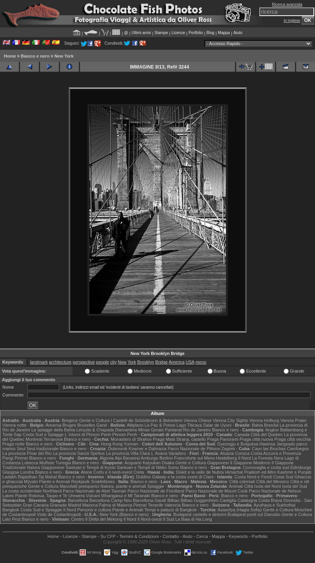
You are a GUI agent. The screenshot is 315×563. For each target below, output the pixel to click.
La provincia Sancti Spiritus (79, 453)
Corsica (242, 453)
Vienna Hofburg (264, 420)
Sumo (173, 467)
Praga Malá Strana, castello (179, 439)
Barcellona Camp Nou (110, 500)
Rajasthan (27, 476)
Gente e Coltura (94, 420)
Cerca (202, 536)
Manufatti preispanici (79, 486)
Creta (138, 472)
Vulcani (93, 495)
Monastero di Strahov (131, 439)
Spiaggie (155, 486)
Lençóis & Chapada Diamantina (106, 429)
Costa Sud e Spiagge (43, 434)
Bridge (161, 362)
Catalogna (247, 500)
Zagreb (228, 448)
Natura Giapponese (45, 467)
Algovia (107, 458)
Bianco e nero (35, 56)
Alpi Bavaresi (127, 458)
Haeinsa (267, 444)
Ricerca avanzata (287, 4)
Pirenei (21, 458)
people (102, 362)
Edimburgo (300, 467)
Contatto (170, 536)
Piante (21, 495)
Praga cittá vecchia (292, 439)
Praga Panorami (223, 439)
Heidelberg (226, 458)
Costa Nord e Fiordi (253, 476)
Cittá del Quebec (267, 434)
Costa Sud (283, 476)
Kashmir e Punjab (294, 472)
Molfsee (47, 462)
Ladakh (9, 476)
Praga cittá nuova (256, 439)
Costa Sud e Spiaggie (41, 509)
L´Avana (159, 453)
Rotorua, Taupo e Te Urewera (57, 495)
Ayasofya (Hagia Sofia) (240, 509)
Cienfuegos (298, 448)
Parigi (7, 458)
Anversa (53, 425)
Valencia (172, 505)
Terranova (53, 439)
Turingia (63, 462)
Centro (77, 519)
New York (63, 56)
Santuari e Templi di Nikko (142, 467)
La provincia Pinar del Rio (26, 453)
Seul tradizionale (42, 448)
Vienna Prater (293, 420)
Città (248, 486)
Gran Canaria (36, 505)
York (131, 362)
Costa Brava (270, 500)
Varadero (177, 453)
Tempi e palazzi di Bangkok (170, 509)
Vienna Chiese (197, 420)
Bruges (69, 425)
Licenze (178, 33)
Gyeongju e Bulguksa (238, 444)
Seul (21, 448)
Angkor (272, 429)
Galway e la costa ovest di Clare (182, 476)
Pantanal (173, 429)
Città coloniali (242, 481)
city (113, 362)
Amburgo (149, 458)
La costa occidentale (22, 491)
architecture (60, 362)
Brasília (271, 425)
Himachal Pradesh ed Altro (250, 472)
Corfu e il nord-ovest (112, 472)
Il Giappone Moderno (250, 462)
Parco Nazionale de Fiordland (155, 491)
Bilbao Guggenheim (199, 500)
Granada (58, 505)
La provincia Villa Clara (128, 453)
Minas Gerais (151, 429)
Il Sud (168, 519)
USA (190, 362)
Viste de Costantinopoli (59, 514)
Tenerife (155, 505)
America (176, 362)
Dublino (143, 476)
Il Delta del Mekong (103, 519)
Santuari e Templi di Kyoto (91, 467)
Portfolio (196, 33)
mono (200, 362)
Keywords (238, 536)
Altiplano (135, 425)
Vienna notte (14, 425)
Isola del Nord (267, 486)
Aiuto (237, 33)
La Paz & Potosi (160, 425)
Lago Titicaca (189, 425)
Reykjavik (80, 481)
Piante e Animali (54, 481)
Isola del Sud (294, 486)
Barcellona (78, 500)
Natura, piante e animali (123, 486)
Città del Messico (272, 481)
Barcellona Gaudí (149, 500)
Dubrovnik (117, 448)
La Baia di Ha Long (193, 519)
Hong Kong (111, 444)
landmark (38, 362)
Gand (102, 425)
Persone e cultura (94, 509)
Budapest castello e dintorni (199, 514)
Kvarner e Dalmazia (148, 448)
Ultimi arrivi (141, 33)
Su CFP (107, 536)
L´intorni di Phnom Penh (88, 434)
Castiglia (228, 500)
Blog (210, 33)
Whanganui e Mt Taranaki (125, 495)
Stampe (161, 33)
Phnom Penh (124, 434)
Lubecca (30, 462)
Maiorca (90, 505)
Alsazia (227, 453)
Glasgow (10, 472)
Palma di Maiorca (115, 505)
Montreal (33, 439)
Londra (27, 472)
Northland (52, 491)
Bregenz (70, 420)
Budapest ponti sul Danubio (254, 514)
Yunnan (131, 444)
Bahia (257, 425)
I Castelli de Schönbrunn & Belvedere (146, 420)
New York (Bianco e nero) (124, 514)
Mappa (224, 33)
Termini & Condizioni (138, 536)
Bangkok (10, 509)
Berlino (166, 458)
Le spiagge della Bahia (53, 429)
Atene (86, 472)
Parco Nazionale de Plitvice (194, 448)
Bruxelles (86, 425)
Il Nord (244, 458)
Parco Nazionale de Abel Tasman (94, 491)
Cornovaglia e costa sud (266, 467)
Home (10, 56)
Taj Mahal (47, 476)
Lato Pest (11, 519)
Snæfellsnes (103, 481)
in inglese (292, 20)
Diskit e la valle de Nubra (200, 472)
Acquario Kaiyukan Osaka (149, 462)
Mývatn (31, 481)
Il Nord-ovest (149, 519)
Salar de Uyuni (217, 425)
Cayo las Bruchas (269, 448)
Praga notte (13, 444)
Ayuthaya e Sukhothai (274, 505)
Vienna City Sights (230, 420)
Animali (236, 486)
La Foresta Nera (267, 458)
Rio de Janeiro (197, 429)
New (122, 362)
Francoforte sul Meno (194, 458)
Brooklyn (145, 362)
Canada (241, 434)
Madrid (74, 505)
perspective (84, 362)
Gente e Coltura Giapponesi (202, 462)
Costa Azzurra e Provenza (276, 453)
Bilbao (174, 500)
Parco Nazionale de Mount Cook (217, 491)
